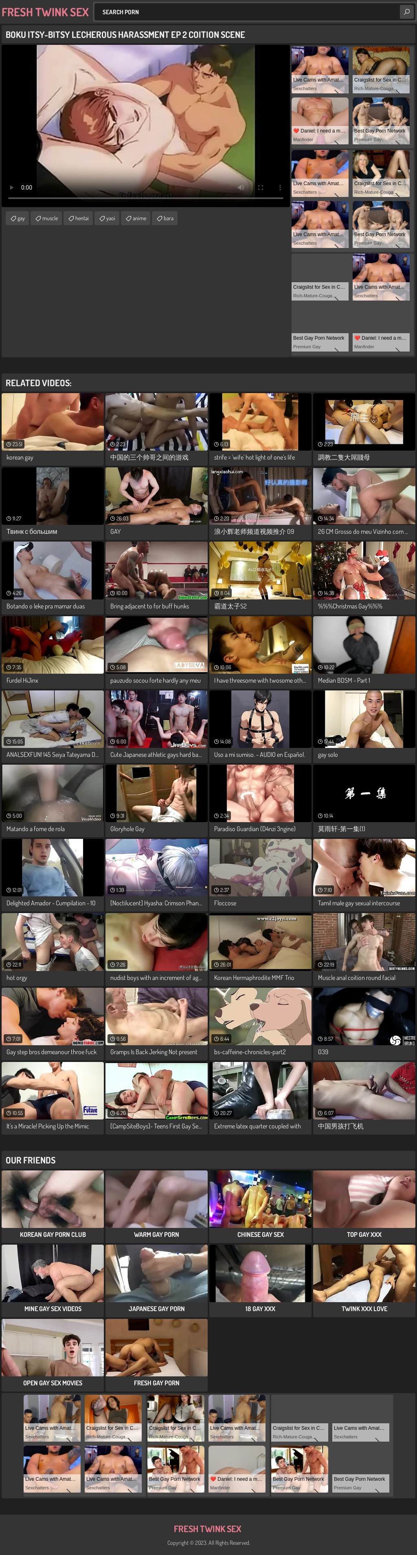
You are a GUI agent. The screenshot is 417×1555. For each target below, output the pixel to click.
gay (21, 218)
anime (139, 218)
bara (168, 218)
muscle (50, 218)
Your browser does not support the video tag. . (146, 126)
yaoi (110, 218)
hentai (82, 218)
